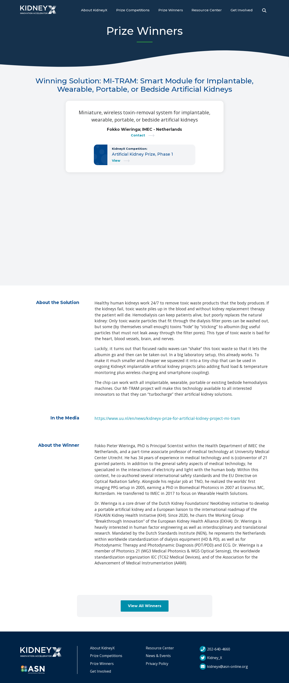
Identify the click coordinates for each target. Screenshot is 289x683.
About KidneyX (94, 10)
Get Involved (242, 10)
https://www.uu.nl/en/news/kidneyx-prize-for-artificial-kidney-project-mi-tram (167, 418)
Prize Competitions (133, 10)
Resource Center (207, 10)
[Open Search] (264, 10)
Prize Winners (170, 10)
